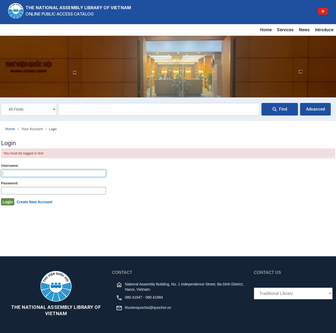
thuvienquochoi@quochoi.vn (148, 307)
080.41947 (133, 297)
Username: (10, 166)
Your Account (32, 129)
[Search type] (28, 109)
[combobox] (159, 109)
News (304, 29)
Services (285, 29)
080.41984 (154, 297)
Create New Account (34, 202)
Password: (9, 183)
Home (266, 29)
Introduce (324, 29)
